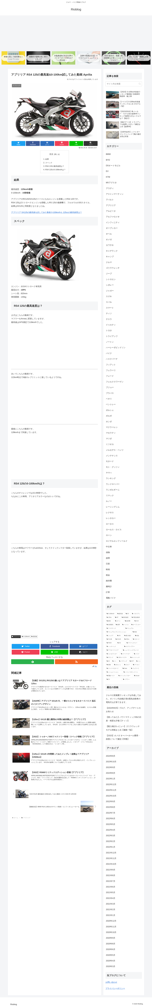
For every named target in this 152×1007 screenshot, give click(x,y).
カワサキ (110, 245)
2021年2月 (110, 909)
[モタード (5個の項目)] (137, 639)
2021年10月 (111, 864)
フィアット (111, 365)
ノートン (110, 342)
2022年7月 (110, 813)
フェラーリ (111, 370)
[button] (91, 143)
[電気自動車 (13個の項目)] (136, 617)
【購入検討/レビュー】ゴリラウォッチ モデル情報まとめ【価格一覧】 (123, 728)
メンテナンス (112, 456)
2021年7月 (110, 881)
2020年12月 (111, 921)
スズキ (109, 296)
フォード (110, 376)
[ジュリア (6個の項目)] (111, 635)
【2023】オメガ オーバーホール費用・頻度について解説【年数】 (123, 737)
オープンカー (112, 228)
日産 (108, 564)
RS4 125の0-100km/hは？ (55, 170)
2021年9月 (110, 870)
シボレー (110, 285)
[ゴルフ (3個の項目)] (127, 664)
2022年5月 (110, 824)
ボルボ (109, 416)
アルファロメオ (113, 217)
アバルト (110, 200)
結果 (47, 159)
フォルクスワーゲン (114, 382)
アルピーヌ (111, 211)
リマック (110, 495)
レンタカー (111, 518)
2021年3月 (110, 904)
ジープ (109, 274)
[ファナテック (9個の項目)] (115, 628)
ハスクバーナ (112, 359)
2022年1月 (110, 847)
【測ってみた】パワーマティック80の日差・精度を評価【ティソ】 (123, 719)
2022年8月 (110, 807)
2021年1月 (110, 915)
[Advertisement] (76, 32)
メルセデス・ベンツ (114, 450)
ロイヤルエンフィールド (116, 541)
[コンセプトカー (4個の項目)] (113, 654)
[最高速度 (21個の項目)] (125, 617)
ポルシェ (110, 410)
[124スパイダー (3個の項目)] (122, 657)
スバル (109, 302)
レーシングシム (113, 507)
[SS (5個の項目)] (121, 643)
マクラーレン (112, 427)
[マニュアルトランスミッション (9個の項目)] (118, 632)
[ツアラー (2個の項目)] (132, 679)
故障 (108, 558)
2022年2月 (110, 841)
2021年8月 (110, 875)
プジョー (110, 387)
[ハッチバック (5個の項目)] (114, 646)
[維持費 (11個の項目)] (128, 621)
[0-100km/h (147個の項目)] (111, 613)
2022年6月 (110, 818)
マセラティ (111, 433)
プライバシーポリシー (115, 988)
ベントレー (111, 404)
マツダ (109, 439)
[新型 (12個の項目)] (110, 621)
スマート (110, 308)
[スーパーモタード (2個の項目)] (113, 668)
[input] (123, 83)
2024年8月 (110, 756)
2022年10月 (111, 796)
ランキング (111, 478)
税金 (108, 575)
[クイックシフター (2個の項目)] (125, 675)
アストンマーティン (114, 194)
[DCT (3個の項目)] (132, 661)
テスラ (109, 319)
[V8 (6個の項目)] (119, 635)
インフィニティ (113, 222)
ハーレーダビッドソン (115, 347)
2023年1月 (110, 779)
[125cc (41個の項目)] (110, 617)
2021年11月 (111, 858)
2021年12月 (111, 853)
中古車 (109, 547)
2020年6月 (110, 949)
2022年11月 (111, 790)
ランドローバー (113, 484)
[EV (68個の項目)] (128, 613)
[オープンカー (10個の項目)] (136, 624)
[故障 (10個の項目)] (118, 624)
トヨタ (109, 330)
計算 (108, 592)
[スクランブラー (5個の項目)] (132, 646)
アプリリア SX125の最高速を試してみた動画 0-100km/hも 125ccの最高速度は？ (46, 212)
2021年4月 (110, 898)
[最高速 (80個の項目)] (120, 613)
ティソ (109, 313)
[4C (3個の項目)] (108, 661)
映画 (108, 569)
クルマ (109, 262)
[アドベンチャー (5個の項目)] (134, 643)
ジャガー (110, 291)
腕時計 (109, 586)
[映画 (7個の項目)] (137, 632)
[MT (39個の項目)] (117, 617)
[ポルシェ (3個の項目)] (118, 664)
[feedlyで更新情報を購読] (32, 661)
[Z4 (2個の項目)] (114, 679)
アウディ (110, 188)
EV (107, 171)
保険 (108, 552)
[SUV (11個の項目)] (138, 621)
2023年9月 (110, 767)
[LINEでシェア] (76, 143)
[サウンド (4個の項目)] (110, 657)
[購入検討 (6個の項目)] (128, 635)
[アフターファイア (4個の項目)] (114, 650)
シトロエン (111, 279)
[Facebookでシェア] (33, 143)
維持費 (109, 581)
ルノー (109, 501)
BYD (108, 160)
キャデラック (112, 251)
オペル (109, 234)
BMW (108, 154)
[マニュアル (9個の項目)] (133, 628)
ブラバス (110, 393)
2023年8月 (110, 773)
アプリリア (16, 636)
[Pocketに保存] (62, 143)
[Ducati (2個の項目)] (137, 675)
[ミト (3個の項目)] (114, 661)
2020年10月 (111, 932)
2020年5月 (110, 955)
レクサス (110, 512)
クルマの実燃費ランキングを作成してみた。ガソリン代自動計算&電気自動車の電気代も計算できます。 (123, 698)
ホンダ (109, 421)
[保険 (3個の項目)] (109, 664)
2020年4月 (110, 961)
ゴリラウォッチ (113, 268)
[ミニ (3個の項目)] (138, 661)
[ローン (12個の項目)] (118, 621)
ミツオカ (110, 444)
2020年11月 (111, 927)
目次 (51, 154)
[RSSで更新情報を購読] (76, 661)
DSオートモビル (113, 165)
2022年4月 (110, 830)
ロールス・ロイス (114, 530)
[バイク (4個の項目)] (137, 654)
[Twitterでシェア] (18, 143)
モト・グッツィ (113, 467)
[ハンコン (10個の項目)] (125, 624)
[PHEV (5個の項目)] (111, 643)
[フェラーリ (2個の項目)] (136, 668)
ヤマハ (109, 473)
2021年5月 (110, 892)
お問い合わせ (111, 982)
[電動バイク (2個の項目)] (111, 675)
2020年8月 (110, 944)
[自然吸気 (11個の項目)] (110, 624)
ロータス (110, 524)
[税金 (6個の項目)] (138, 635)
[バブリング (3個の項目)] (123, 661)
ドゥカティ (111, 325)
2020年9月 (110, 938)
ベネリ (109, 399)
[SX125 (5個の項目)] (119, 639)
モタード (110, 461)
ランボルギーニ (113, 490)
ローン (109, 535)
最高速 (34, 636)
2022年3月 (110, 835)
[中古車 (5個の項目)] (110, 639)
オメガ (109, 239)
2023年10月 (111, 762)
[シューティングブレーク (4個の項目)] (132, 650)
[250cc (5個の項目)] (127, 639)
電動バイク (111, 598)
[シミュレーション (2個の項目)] (114, 672)
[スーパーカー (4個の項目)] (126, 654)
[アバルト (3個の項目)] (137, 664)
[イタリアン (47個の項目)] (136, 613)
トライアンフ (112, 336)
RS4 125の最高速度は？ (54, 166)
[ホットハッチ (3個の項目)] (135, 657)
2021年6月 (110, 887)
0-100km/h (26, 636)
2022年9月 (110, 801)
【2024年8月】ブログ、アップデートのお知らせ (123, 710)
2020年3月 (110, 966)
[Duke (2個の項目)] (126, 668)
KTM (108, 177)
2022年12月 (111, 784)
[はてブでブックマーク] (47, 143)
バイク (109, 353)
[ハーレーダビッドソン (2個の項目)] (132, 672)
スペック (48, 163)
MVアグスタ (111, 183)
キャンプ (110, 256)
